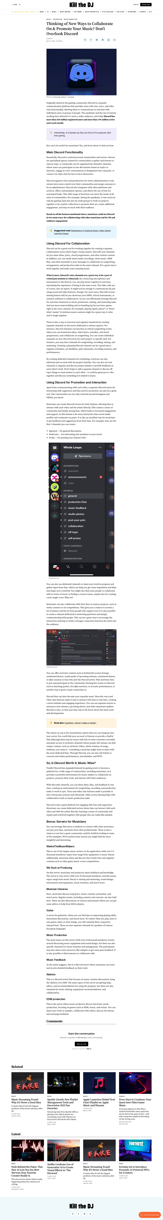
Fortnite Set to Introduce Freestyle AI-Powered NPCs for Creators (134, 1169)
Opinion (143, 12)
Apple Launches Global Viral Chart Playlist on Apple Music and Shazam (99, 1102)
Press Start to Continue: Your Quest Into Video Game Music (135, 1102)
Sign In (136, 4)
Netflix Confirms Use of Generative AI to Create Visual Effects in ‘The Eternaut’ (60, 1169)
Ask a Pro (120, 12)
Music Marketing (70, 19)
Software (78, 12)
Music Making (65, 12)
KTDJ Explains (107, 12)
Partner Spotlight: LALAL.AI (25, 12)
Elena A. (49, 38)
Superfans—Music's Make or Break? (80, 723)
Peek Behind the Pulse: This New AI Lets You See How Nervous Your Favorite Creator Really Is (27, 1171)
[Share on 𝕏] (85, 40)
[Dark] (14, 5)
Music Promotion (92, 12)
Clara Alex (15, 1114)
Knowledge (57, 19)
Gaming (122, 1096)
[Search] (20, 4)
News (42, 12)
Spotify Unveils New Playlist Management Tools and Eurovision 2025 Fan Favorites (62, 1104)
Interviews (132, 12)
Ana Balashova (125, 1122)
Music (54, 12)
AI (48, 12)
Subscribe (146, 4)
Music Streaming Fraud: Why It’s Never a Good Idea (26, 1101)
